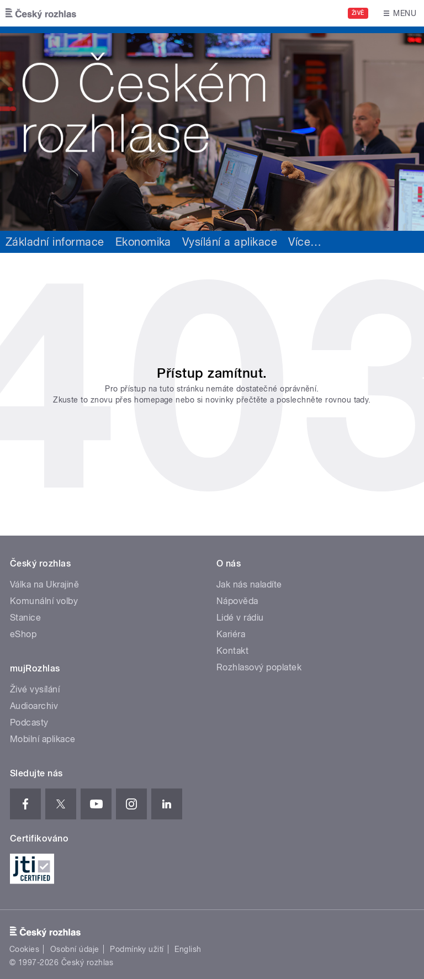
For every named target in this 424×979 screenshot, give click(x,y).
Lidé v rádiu (240, 617)
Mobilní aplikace (43, 739)
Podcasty (29, 722)
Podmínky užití (137, 949)
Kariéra (230, 634)
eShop (23, 634)
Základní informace (55, 241)
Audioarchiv (34, 706)
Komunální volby (44, 601)
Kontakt (232, 650)
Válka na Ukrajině (44, 584)
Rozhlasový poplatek (258, 667)
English (187, 949)
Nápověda (237, 601)
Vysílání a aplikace (229, 241)
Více (304, 241)
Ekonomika (143, 241)
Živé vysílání (35, 689)
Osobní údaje (74, 949)
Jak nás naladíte (249, 584)
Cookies (24, 949)
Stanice (25, 617)
